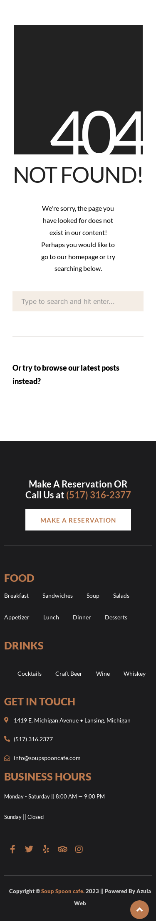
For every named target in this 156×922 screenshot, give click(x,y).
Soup (93, 595)
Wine (103, 673)
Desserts (116, 617)
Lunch (51, 617)
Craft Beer (68, 673)
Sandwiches (57, 595)
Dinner (82, 617)
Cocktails (29, 673)
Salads (121, 595)
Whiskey (135, 673)
